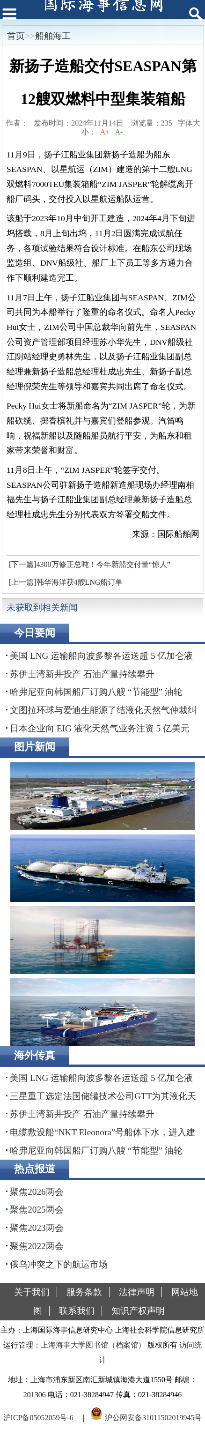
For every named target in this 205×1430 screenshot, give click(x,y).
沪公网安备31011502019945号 (153, 1418)
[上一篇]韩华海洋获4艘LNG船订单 (66, 582)
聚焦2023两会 (36, 1228)
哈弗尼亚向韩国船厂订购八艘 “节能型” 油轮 (96, 692)
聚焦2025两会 (36, 1209)
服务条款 (84, 1292)
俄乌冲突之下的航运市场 (59, 1264)
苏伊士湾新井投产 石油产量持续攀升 (82, 674)
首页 (16, 36)
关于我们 (32, 1292)
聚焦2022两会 (36, 1246)
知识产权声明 (138, 1311)
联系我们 (77, 1311)
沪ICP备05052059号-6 (38, 1418)
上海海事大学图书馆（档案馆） (93, 1345)
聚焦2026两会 (36, 1192)
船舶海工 (53, 36)
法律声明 (136, 1292)
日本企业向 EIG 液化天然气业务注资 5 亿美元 (100, 728)
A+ (105, 132)
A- (118, 132)
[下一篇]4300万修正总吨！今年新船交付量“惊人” (89, 564)
